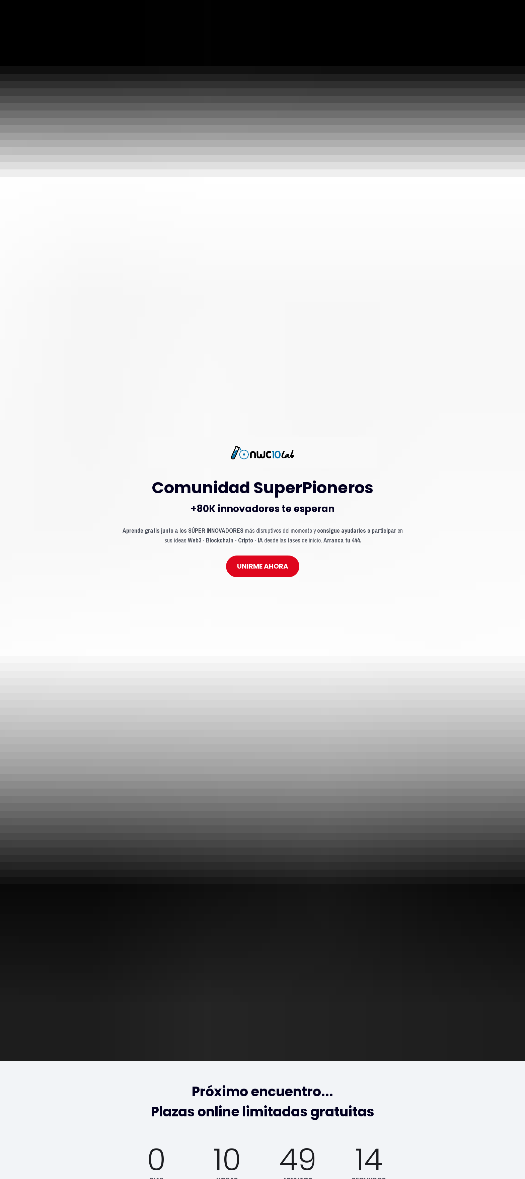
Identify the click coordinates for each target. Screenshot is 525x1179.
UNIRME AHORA (262, 436)
